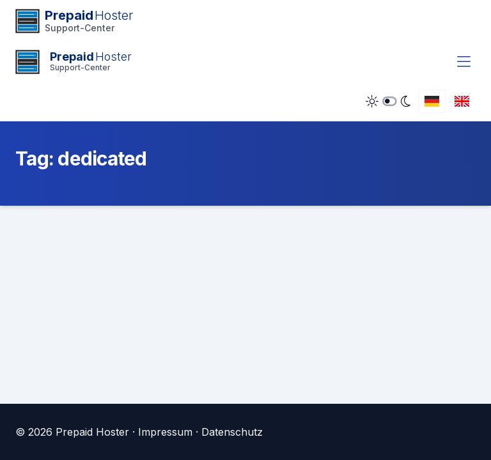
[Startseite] (73, 62)
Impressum (165, 431)
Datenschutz (232, 431)
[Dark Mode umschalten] (388, 102)
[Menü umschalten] (464, 62)
